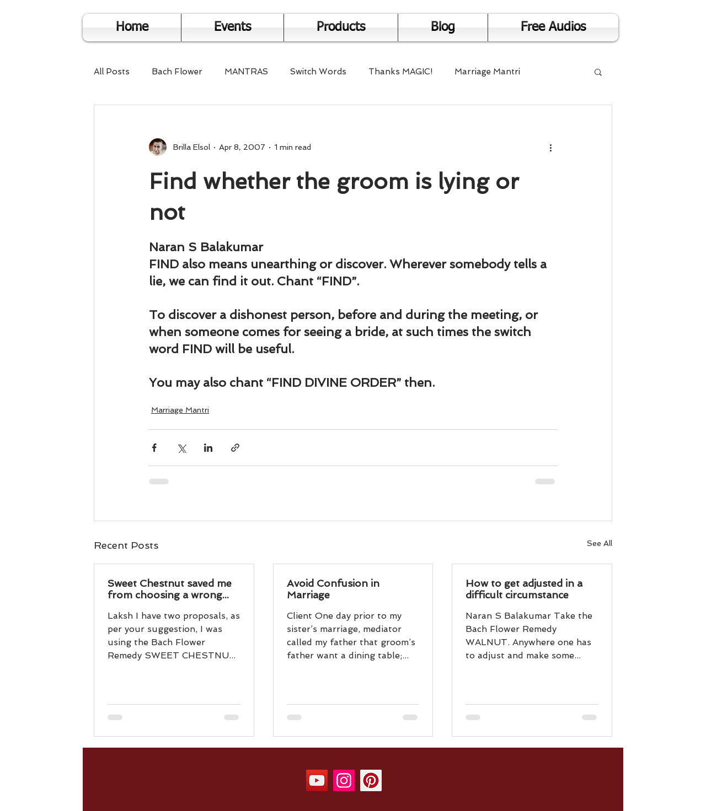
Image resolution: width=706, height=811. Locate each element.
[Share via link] (235, 447)
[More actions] (550, 147)
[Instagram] (344, 780)
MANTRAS (246, 72)
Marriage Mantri (487, 72)
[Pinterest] (371, 780)
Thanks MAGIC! (400, 72)
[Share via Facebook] (154, 447)
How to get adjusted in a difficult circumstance (524, 589)
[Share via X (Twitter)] (181, 447)
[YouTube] (317, 780)
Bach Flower (177, 72)
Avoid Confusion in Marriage (333, 589)
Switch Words (318, 72)
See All (599, 543)
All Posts (112, 72)
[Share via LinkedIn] (208, 447)
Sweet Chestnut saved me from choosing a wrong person (170, 589)
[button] (598, 71)
